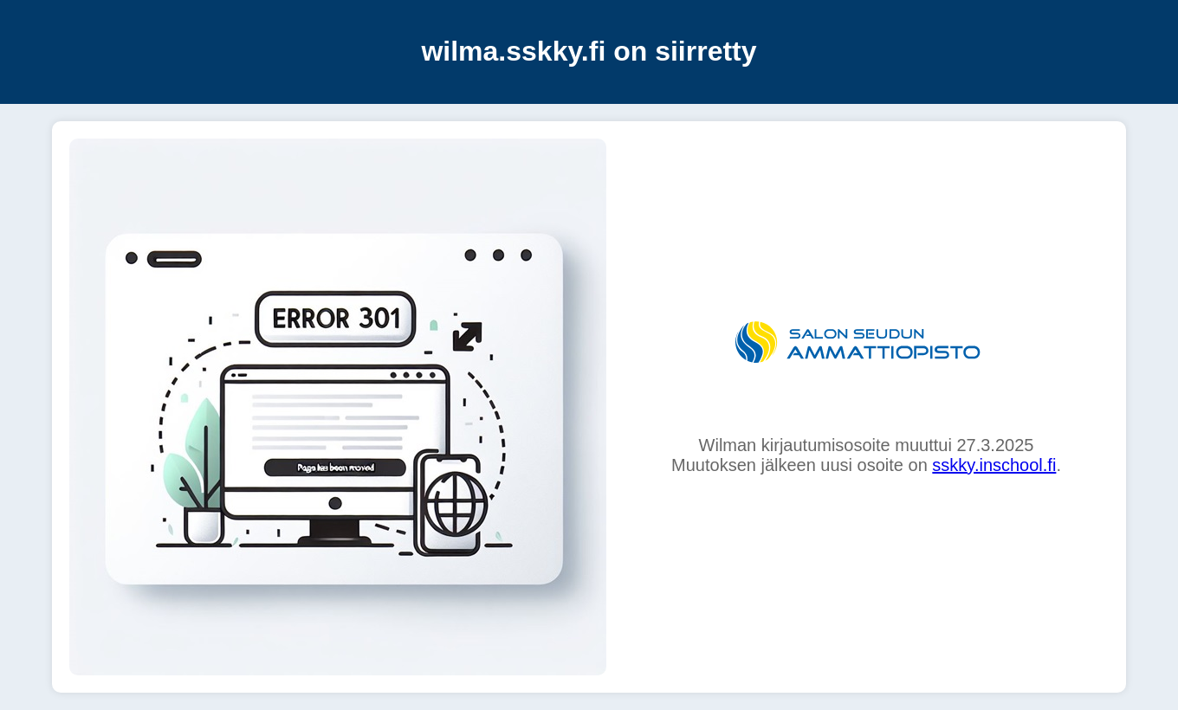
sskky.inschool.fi (994, 464)
